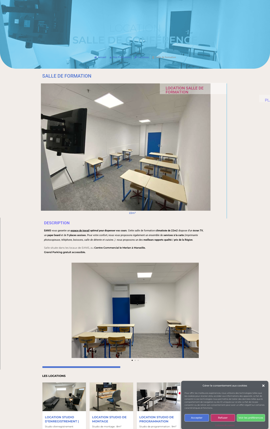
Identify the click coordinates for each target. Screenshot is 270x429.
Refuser (223, 424)
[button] (263, 392)
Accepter (196, 424)
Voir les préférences (251, 424)
